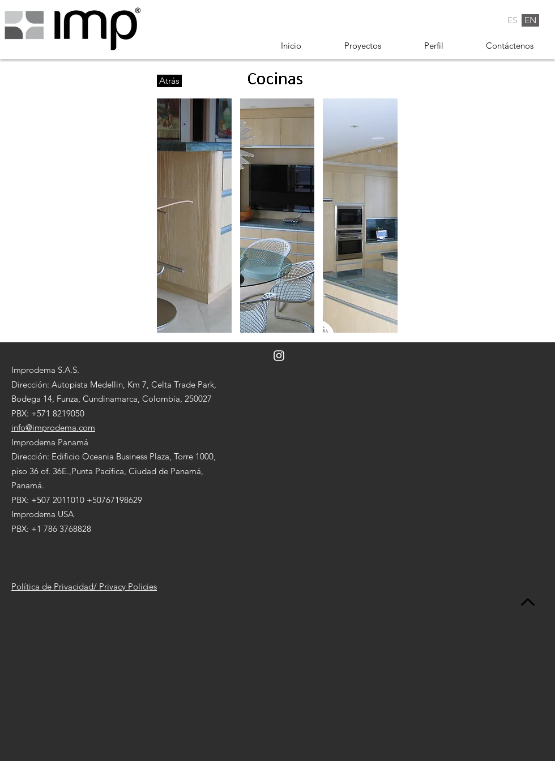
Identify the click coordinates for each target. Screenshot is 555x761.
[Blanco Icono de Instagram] (279, 356)
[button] (194, 215)
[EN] (530, 20)
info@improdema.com (53, 427)
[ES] (512, 20)
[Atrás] (169, 81)
